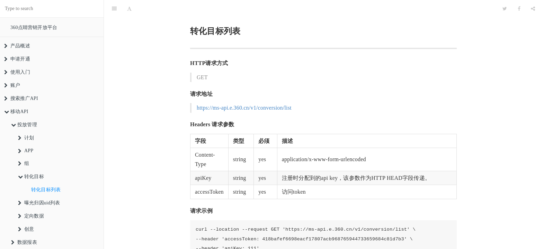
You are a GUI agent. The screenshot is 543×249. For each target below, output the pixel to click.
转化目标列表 (46, 189)
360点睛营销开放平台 (33, 27)
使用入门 (17, 72)
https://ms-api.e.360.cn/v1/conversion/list (244, 90)
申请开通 (17, 59)
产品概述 (17, 45)
